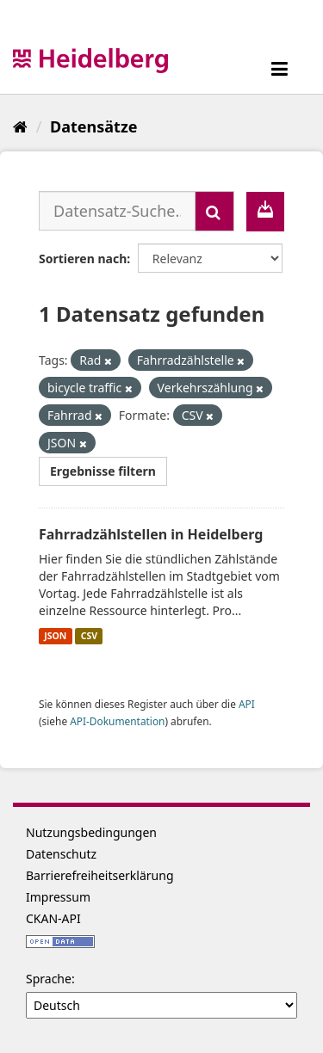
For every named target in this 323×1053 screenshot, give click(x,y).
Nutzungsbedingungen (91, 832)
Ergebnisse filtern (103, 471)
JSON (55, 636)
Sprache (48, 978)
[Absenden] (214, 211)
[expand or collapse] (279, 68)
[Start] (20, 126)
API (247, 704)
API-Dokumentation (117, 721)
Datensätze (93, 126)
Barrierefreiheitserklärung (100, 875)
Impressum (58, 897)
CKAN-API (53, 918)
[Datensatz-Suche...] (117, 211)
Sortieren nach (83, 258)
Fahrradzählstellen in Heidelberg (151, 534)
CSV (89, 636)
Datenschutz (61, 854)
